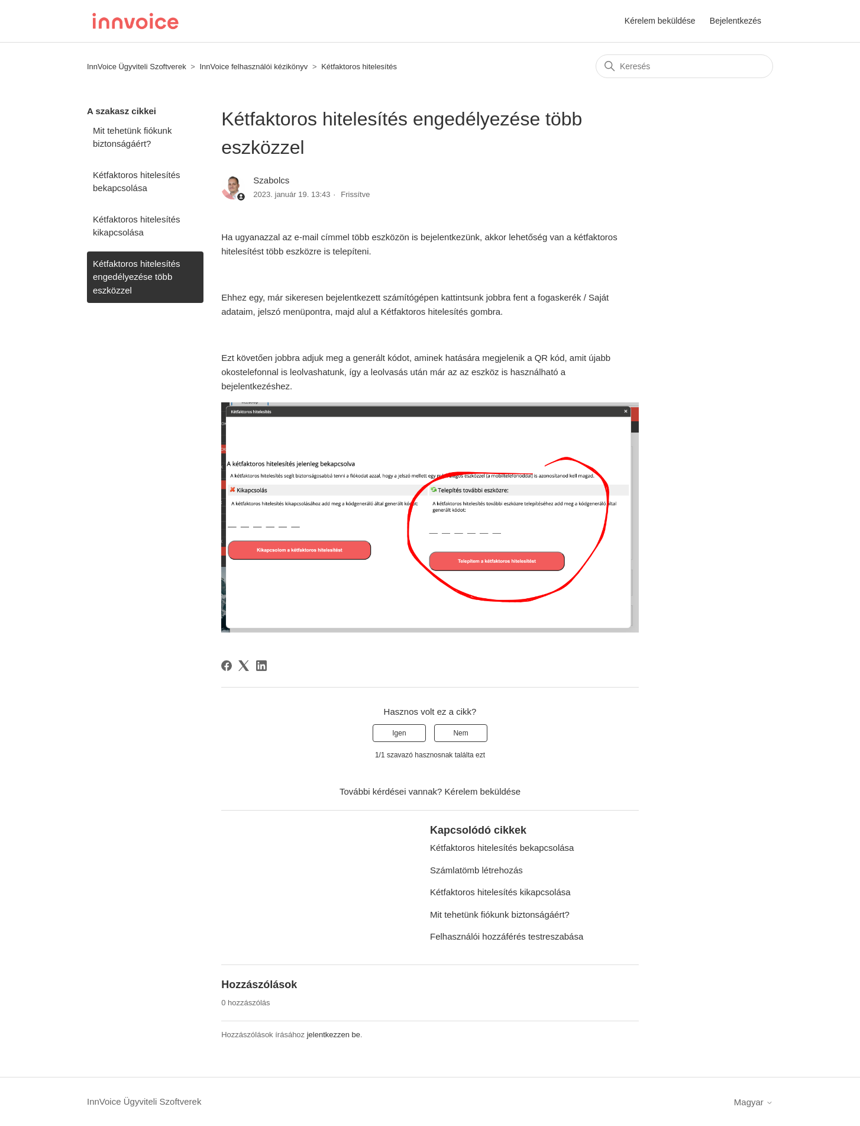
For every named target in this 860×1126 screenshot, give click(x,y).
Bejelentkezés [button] (735, 20)
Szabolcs (271, 180)
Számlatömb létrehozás (476, 870)
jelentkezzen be (333, 1034)
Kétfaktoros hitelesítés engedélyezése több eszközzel (136, 277)
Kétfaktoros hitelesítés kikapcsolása (136, 226)
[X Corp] (243, 665)
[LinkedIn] (261, 665)
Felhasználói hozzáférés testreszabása (506, 936)
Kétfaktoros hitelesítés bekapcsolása (136, 181)
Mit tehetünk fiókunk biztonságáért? (132, 137)
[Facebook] (226, 665)
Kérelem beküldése (660, 20)
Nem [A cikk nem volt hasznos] (460, 733)
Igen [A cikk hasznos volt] (399, 733)
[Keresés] (684, 66)
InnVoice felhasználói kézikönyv (253, 66)
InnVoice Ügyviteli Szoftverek (136, 66)
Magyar (753, 1102)
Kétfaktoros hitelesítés (359, 66)
